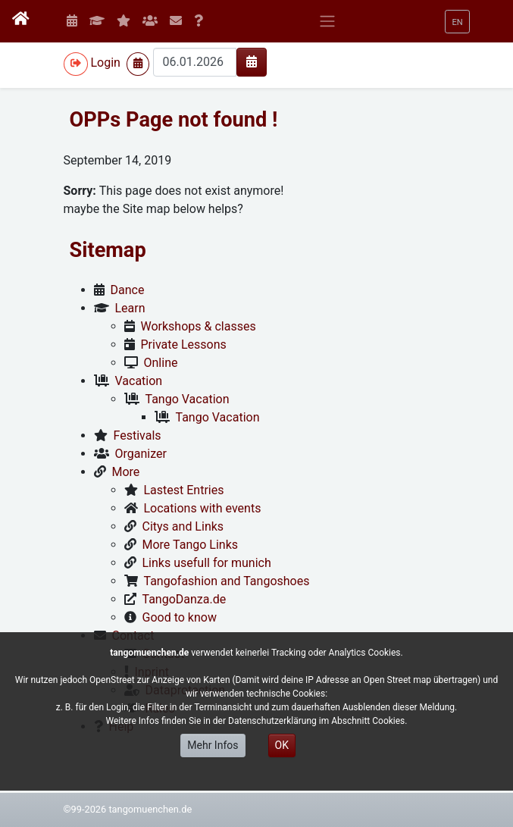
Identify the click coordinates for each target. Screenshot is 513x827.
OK (282, 745)
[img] (251, 61)
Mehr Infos (212, 745)
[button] (457, 21)
